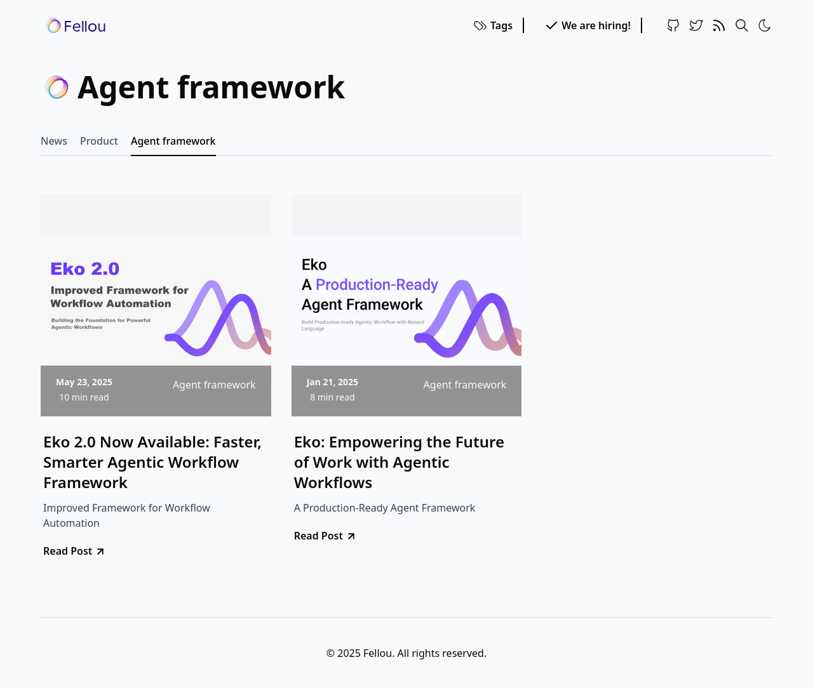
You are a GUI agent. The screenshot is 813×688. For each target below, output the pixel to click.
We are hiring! (587, 25)
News (54, 141)
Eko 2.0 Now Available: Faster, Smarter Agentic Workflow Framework (152, 462)
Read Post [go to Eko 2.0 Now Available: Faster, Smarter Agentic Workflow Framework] (74, 551)
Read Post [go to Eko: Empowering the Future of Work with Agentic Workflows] (325, 536)
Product (99, 141)
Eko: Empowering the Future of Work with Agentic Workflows (399, 462)
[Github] (673, 25)
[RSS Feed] (719, 25)
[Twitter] (696, 25)
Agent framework (173, 141)
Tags (493, 25)
